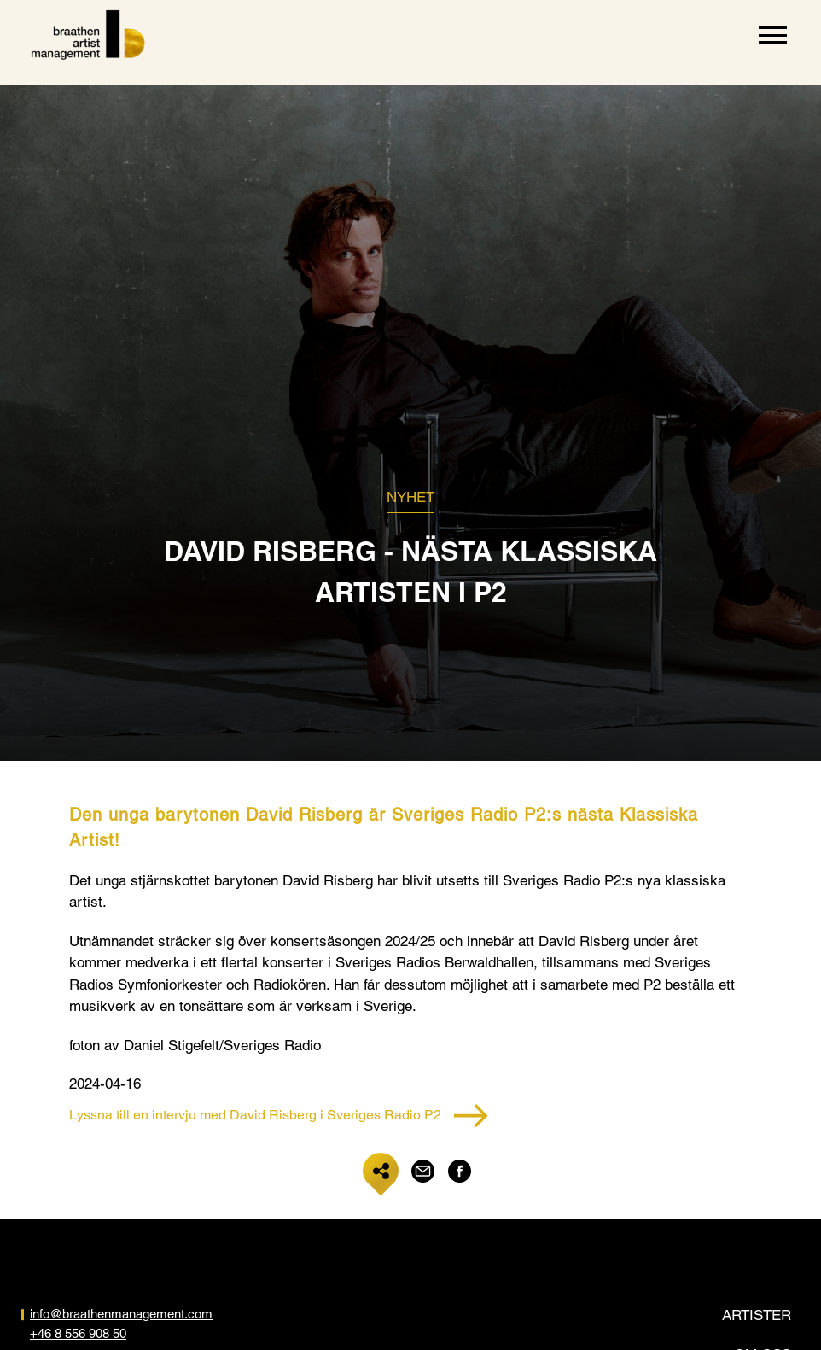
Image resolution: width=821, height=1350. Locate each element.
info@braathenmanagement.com (121, 1313)
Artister (756, 1315)
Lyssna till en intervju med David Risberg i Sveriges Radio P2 (278, 1115)
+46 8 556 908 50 (78, 1333)
